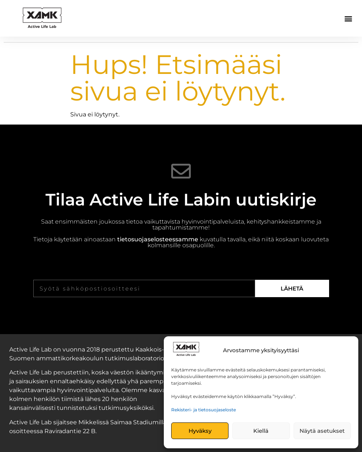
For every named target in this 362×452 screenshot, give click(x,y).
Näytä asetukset (322, 430)
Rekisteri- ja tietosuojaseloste (203, 409)
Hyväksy (200, 430)
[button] (348, 18)
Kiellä (260, 430)
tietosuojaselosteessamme (157, 239)
